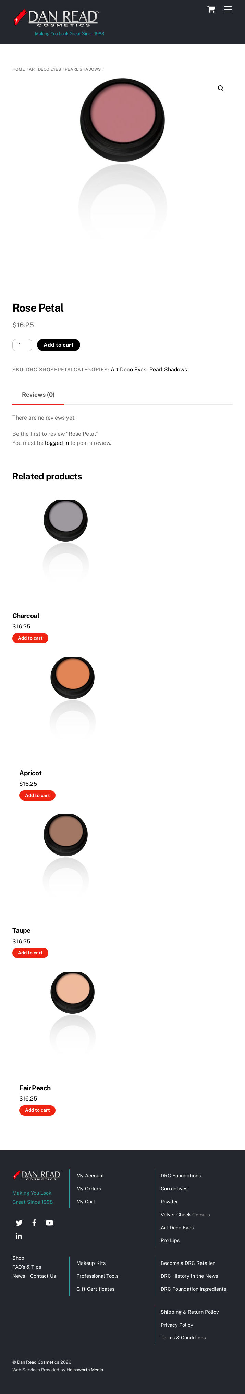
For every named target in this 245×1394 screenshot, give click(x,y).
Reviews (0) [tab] (38, 394)
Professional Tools (97, 1276)
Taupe (21, 930)
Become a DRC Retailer (188, 1263)
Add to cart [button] (30, 638)
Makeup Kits (91, 1263)
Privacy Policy (177, 1325)
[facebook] (34, 1222)
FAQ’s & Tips (26, 1267)
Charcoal (25, 615)
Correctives (174, 1188)
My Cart (85, 1201)
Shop (18, 1258)
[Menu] (228, 9)
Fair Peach (34, 1088)
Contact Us (43, 1276)
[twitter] (19, 1222)
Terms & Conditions (183, 1337)
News (18, 1276)
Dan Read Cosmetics (38, 1362)
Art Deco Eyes (45, 69)
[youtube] (49, 1222)
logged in (57, 443)
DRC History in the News (189, 1276)
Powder (169, 1201)
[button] (221, 88)
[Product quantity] (22, 345)
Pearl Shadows (83, 69)
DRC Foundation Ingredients (193, 1289)
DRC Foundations (181, 1175)
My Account (90, 1175)
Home (18, 69)
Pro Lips (170, 1240)
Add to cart (59, 345)
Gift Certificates (95, 1289)
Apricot (30, 773)
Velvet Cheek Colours (185, 1214)
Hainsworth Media (84, 1369)
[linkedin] (19, 1236)
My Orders (88, 1188)
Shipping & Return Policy (190, 1312)
